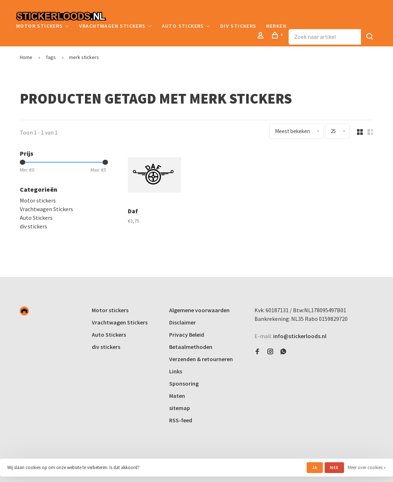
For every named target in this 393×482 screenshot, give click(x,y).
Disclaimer (182, 322)
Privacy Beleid (186, 334)
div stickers (238, 26)
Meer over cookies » (367, 467)
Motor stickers (39, 26)
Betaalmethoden (190, 346)
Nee (334, 467)
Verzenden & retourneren (201, 359)
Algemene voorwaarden (199, 310)
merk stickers (84, 57)
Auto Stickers (183, 26)
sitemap (179, 407)
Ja (314, 467)
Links (175, 371)
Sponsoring (184, 383)
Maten (177, 395)
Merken (276, 26)
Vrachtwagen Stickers (112, 26)
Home (26, 57)
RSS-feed (180, 420)
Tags (51, 57)
